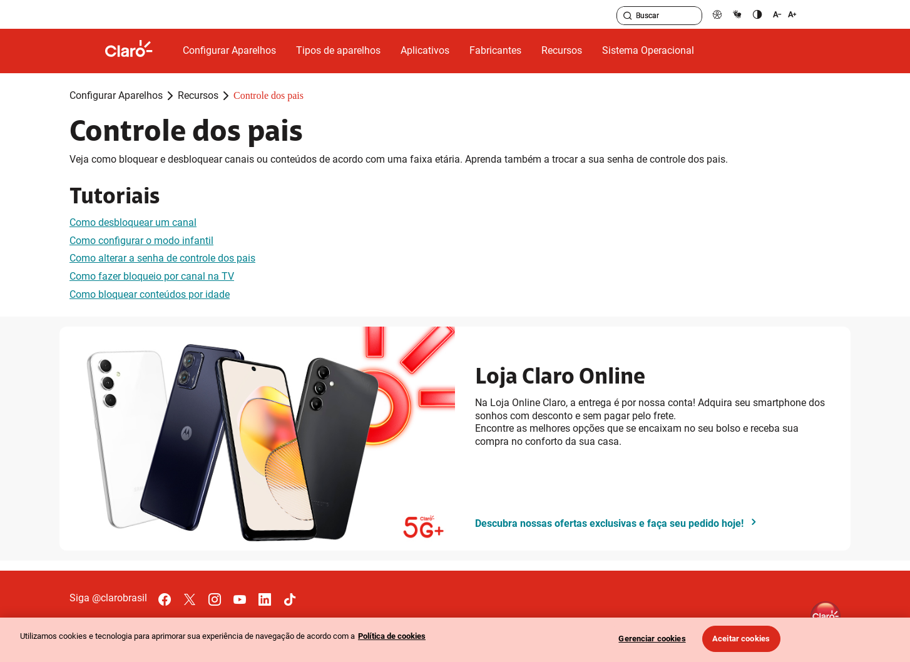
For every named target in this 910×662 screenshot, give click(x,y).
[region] (455, 640)
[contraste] (757, 14)
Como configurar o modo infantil (141, 241)
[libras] (737, 14)
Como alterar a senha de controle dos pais (162, 258)
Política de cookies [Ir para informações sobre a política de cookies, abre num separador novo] (392, 636)
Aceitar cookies (741, 638)
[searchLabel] (659, 15)
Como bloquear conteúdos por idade (149, 294)
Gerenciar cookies (651, 638)
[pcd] (717, 14)
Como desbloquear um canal (133, 222)
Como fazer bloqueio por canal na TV (151, 276)
